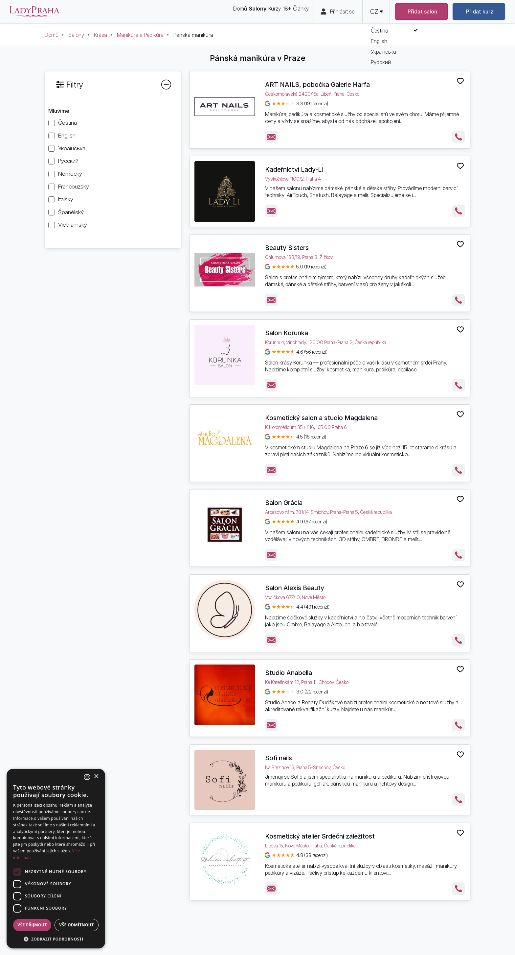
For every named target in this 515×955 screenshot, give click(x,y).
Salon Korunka (286, 333)
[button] (56, 939)
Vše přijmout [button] (32, 925)
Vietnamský (72, 224)
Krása (100, 35)
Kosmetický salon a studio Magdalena (321, 418)
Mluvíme (58, 111)
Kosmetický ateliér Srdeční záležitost (320, 836)
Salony (76, 35)
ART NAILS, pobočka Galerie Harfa (317, 84)
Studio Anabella (288, 673)
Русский (68, 160)
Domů (51, 35)
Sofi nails (278, 758)
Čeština (67, 122)
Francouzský (73, 186)
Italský (65, 199)
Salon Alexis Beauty (294, 588)
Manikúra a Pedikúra (140, 35)
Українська (71, 148)
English (67, 135)
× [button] (96, 776)
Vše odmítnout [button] (76, 925)
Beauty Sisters (287, 248)
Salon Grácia (283, 503)
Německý (70, 173)
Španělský (71, 212)
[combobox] (87, 777)
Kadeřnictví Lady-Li (294, 169)
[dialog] (56, 858)
